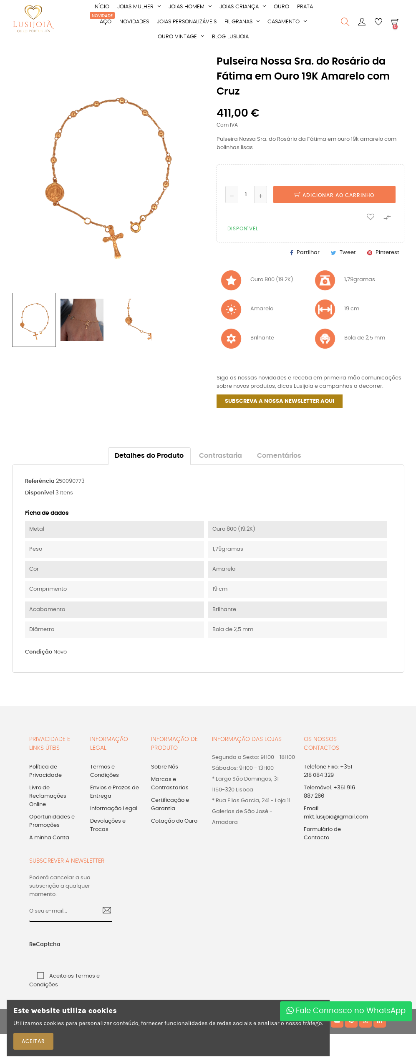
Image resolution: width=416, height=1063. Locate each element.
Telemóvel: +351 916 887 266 (329, 792)
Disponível (39, 493)
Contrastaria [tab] (220, 456)
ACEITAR (33, 1041)
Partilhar (308, 252)
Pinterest (387, 252)
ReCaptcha (38, 944)
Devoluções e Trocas (108, 825)
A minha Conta (49, 838)
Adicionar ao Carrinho (334, 195)
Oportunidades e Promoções (52, 821)
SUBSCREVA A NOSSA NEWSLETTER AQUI (279, 401)
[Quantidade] (246, 194)
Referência (40, 481)
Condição (38, 652)
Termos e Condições (104, 771)
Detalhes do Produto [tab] (149, 456)
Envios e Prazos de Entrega (114, 792)
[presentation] (101, 949)
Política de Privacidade (45, 771)
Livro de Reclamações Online (47, 796)
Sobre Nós (164, 767)
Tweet (348, 252)
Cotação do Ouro (174, 821)
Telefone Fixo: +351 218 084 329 (328, 771)
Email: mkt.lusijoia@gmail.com (336, 813)
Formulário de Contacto (322, 834)
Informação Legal (113, 808)
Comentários (279, 456)
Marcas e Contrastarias (170, 784)
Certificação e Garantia (170, 804)
